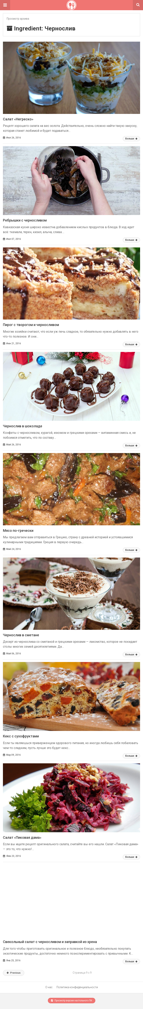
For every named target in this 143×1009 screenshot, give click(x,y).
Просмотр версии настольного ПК (71, 1000)
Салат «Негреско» (18, 119)
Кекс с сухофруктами (21, 736)
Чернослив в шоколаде (22, 426)
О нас (49, 987)
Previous (14, 972)
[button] (5, 5)
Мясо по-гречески (18, 530)
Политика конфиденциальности (77, 987)
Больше (131, 138)
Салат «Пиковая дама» (22, 837)
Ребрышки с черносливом (25, 220)
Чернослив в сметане (21, 635)
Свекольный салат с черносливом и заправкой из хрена (50, 942)
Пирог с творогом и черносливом (31, 325)
